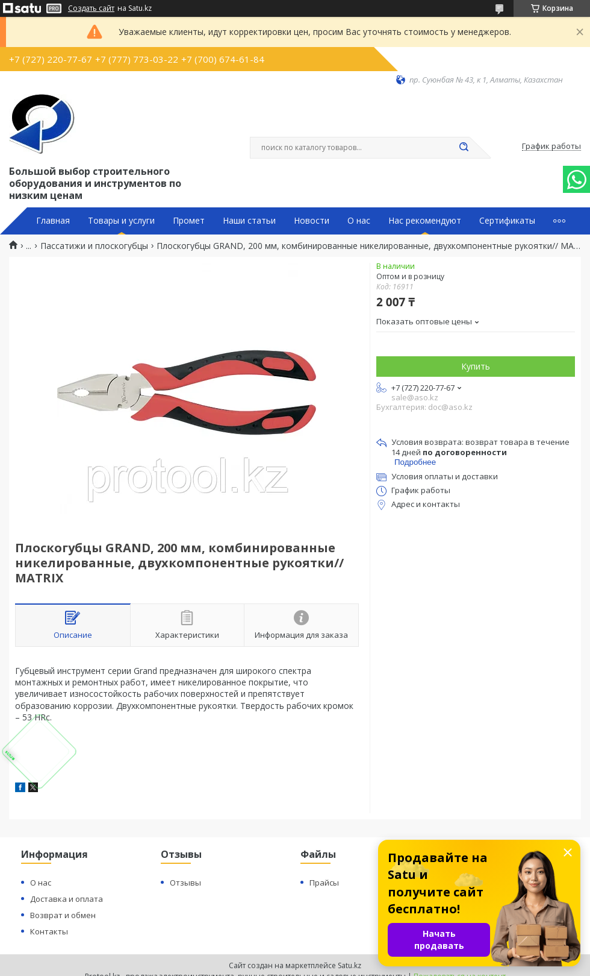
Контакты (49, 931)
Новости (311, 220)
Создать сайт (91, 8)
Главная (53, 220)
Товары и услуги (121, 220)
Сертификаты (507, 220)
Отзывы (185, 882)
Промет (189, 220)
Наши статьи (249, 220)
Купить (475, 366)
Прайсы (324, 882)
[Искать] (464, 148)
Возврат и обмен (63, 915)
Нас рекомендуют (424, 220)
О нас (358, 220)
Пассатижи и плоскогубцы (94, 246)
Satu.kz (349, 965)
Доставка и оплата (66, 898)
